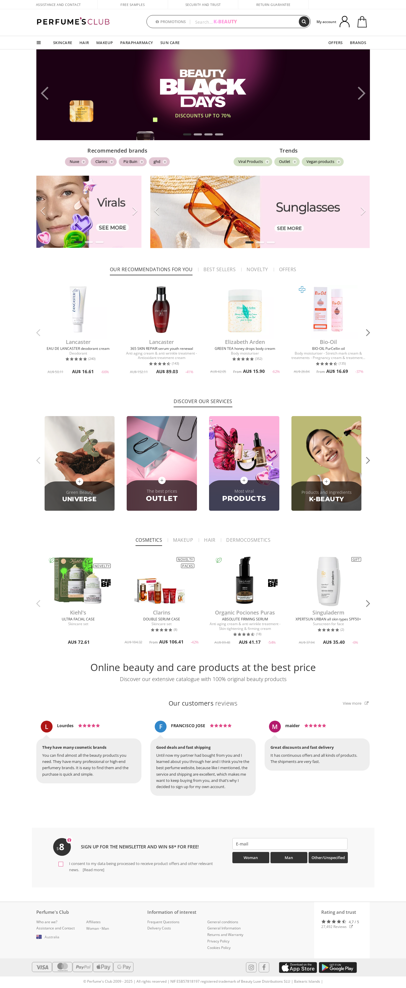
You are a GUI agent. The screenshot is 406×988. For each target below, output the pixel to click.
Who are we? (46, 921)
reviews (203, 703)
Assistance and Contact (58, 4)
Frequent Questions (163, 921)
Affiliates (93, 921)
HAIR (84, 42)
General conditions (222, 921)
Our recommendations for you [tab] (151, 269)
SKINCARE (62, 42)
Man (289, 857)
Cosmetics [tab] (149, 540)
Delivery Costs (159, 928)
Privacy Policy (218, 941)
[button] (187, 134)
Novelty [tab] (257, 269)
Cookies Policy (219, 947)
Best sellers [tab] (219, 269)
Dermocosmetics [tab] (248, 540)
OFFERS (335, 42)
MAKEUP (104, 42)
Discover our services (203, 401)
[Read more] (93, 869)
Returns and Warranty (225, 934)
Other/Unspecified (328, 857)
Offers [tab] (287, 269)
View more (356, 703)
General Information (224, 928)
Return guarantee (273, 4)
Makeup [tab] (183, 540)
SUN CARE (170, 42)
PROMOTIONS (171, 21)
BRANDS (358, 42)
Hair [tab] (209, 540)
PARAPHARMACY (136, 42)
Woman (251, 857)
